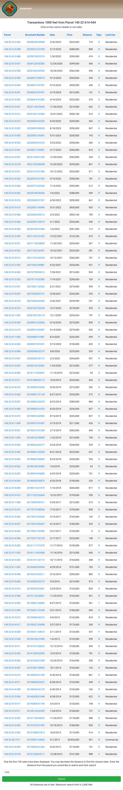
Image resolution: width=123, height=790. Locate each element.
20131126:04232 (36, 718)
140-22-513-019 (12, 509)
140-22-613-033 (12, 473)
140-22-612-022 (12, 128)
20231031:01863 (36, 114)
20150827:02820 (36, 603)
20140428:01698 (36, 696)
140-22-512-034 (12, 42)
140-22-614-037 (12, 524)
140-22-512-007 (12, 358)
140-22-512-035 (12, 236)
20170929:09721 (36, 502)
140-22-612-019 (12, 329)
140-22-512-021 (12, 171)
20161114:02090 (36, 552)
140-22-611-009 (12, 423)
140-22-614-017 (12, 624)
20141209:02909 (36, 653)
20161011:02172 (36, 560)
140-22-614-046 (12, 373)
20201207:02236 (36, 308)
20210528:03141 (36, 293)
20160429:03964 (36, 567)
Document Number (35, 34)
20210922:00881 (36, 265)
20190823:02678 (36, 401)
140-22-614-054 (12, 660)
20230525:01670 (36, 142)
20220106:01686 (36, 229)
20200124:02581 (36, 365)
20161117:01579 (36, 545)
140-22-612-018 (12, 754)
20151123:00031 (36, 595)
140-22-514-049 (12, 322)
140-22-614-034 (12, 142)
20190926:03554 (36, 387)
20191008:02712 (36, 380)
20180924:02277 (36, 444)
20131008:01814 (36, 732)
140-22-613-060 (12, 394)
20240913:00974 (36, 78)
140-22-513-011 (12, 711)
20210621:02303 (36, 286)
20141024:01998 (36, 660)
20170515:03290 (36, 516)
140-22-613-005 (12, 78)
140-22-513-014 (12, 675)
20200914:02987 (36, 329)
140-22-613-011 (12, 646)
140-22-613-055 (12, 135)
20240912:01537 (36, 85)
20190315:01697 (36, 423)
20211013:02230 (36, 257)
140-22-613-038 (12, 49)
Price (69, 34)
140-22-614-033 (12, 293)
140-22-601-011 (12, 739)
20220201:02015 (36, 221)
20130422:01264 (36, 747)
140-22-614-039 (12, 480)
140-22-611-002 (12, 315)
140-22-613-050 (12, 70)
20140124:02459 (36, 711)
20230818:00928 (36, 128)
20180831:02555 (36, 452)
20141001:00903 (36, 667)
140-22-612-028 (12, 639)
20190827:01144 (36, 394)
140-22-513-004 (12, 459)
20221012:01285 (36, 171)
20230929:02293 (36, 121)
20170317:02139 (36, 538)
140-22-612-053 (12, 265)
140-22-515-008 (12, 214)
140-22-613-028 (12, 631)
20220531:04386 (36, 207)
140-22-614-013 (12, 121)
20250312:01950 (36, 49)
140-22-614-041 (12, 92)
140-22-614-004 (12, 344)
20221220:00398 (36, 164)
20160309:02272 (36, 581)
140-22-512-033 (12, 279)
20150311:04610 (36, 631)
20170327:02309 (36, 531)
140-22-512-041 (12, 286)
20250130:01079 (36, 56)
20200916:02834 (36, 322)
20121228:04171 (36, 754)
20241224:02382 (36, 63)
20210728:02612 (36, 272)
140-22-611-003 (12, 567)
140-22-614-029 (12, 178)
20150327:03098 (36, 624)
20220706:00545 (36, 193)
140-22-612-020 (12, 732)
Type (98, 34)
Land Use (110, 34)
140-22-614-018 (12, 301)
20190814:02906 (36, 416)
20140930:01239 (36, 675)
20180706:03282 (36, 466)
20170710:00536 (36, 509)
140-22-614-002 (12, 193)
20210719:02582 (36, 279)
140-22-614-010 (12, 308)
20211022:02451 (36, 250)
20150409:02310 (36, 617)
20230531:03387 (36, 135)
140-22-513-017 (12, 703)
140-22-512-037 (12, 63)
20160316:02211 (36, 574)
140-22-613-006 (12, 351)
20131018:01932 (36, 725)
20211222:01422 (36, 236)
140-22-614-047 (12, 667)
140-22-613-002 (12, 99)
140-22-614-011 (12, 682)
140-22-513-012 (12, 257)
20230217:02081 (36, 150)
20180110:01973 (36, 488)
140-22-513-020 (12, 545)
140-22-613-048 (12, 56)
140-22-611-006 (12, 502)
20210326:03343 (36, 301)
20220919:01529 (36, 178)
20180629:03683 (36, 473)
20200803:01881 (36, 337)
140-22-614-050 (12, 229)
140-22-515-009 (12, 488)
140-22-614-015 (12, 387)
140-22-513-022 (12, 718)
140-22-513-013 (12, 617)
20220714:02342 (36, 186)
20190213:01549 (36, 430)
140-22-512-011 (12, 380)
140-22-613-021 (12, 243)
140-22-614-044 (12, 531)
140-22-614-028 (12, 689)
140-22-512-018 (12, 164)
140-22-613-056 (12, 516)
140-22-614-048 (12, 538)
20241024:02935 (36, 70)
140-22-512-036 (12, 696)
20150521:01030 (36, 610)
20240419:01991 (36, 92)
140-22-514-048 (12, 574)
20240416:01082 (36, 99)
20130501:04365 (36, 739)
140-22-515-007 (12, 401)
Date (52, 34)
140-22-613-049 (12, 85)
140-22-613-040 (12, 408)
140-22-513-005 (12, 444)
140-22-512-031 (12, 106)
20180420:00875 (36, 480)
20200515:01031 (36, 344)
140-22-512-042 (12, 452)
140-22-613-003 (12, 603)
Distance (87, 34)
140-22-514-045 (12, 272)
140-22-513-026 (12, 221)
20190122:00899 (36, 437)
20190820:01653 (36, 408)
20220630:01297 (36, 200)
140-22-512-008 (12, 595)
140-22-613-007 (12, 157)
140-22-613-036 (12, 725)
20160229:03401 (36, 588)
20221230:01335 (36, 157)
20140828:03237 (36, 682)
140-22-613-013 (12, 495)
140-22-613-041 (12, 150)
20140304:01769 (36, 703)
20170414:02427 (36, 524)
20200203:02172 (36, 358)
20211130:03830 (36, 243)
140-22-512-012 (12, 114)
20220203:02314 (36, 214)
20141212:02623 (36, 646)
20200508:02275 (36, 351)
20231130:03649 (36, 106)
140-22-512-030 (12, 186)
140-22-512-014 (12, 588)
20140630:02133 (36, 689)
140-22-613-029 (12, 365)
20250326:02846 (36, 42)
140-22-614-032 (12, 250)
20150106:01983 (36, 639)
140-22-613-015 (12, 207)
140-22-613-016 (12, 200)
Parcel (7, 34)
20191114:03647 (36, 373)
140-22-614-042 (12, 466)
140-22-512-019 (12, 416)
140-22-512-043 (12, 610)
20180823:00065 (36, 459)
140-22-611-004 (12, 437)
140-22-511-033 (12, 552)
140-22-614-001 (12, 430)
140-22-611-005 (12, 337)
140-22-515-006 (12, 581)
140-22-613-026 (12, 560)
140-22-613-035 (12, 653)
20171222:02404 (36, 495)
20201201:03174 (36, 315)
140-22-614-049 (12, 747)
